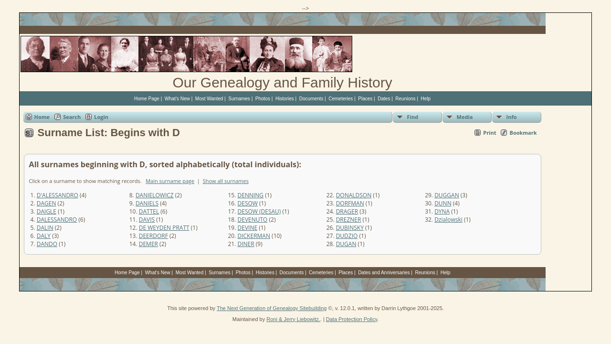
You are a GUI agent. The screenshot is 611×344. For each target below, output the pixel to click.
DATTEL (149, 211)
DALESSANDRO (57, 219)
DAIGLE (46, 211)
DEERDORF (153, 236)
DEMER (148, 244)
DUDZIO (347, 236)
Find (413, 116)
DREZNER (348, 219)
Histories (284, 98)
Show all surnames (226, 180)
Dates (384, 98)
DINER (246, 244)
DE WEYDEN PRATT (164, 228)
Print (489, 132)
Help (426, 98)
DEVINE (248, 228)
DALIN (45, 228)
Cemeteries (340, 98)
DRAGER (347, 211)
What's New (177, 98)
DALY (44, 236)
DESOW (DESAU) (259, 211)
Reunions (405, 98)
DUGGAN (446, 195)
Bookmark (523, 132)
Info (511, 116)
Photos (262, 98)
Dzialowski (448, 219)
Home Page (146, 98)
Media (465, 116)
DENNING (251, 195)
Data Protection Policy (351, 319)
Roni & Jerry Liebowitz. (293, 319)
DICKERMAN (254, 236)
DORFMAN (350, 203)
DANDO (47, 244)
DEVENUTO (253, 219)
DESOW (248, 203)
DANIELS (147, 203)
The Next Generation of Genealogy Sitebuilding (272, 308)
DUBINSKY (350, 228)
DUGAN (346, 244)
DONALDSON (354, 195)
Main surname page (170, 180)
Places (365, 98)
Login (101, 116)
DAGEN (46, 203)
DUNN (443, 203)
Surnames (239, 98)
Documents (311, 98)
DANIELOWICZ (155, 195)
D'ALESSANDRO (57, 195)
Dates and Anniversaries (384, 272)
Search (72, 116)
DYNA (442, 211)
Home (42, 116)
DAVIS (147, 219)
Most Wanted (209, 98)
